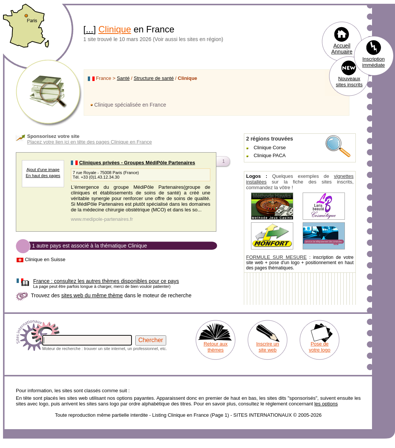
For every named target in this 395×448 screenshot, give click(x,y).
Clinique (114, 29)
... (89, 29)
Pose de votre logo (319, 347)
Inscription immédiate (373, 62)
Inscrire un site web (267, 347)
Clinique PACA (270, 155)
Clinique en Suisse (45, 259)
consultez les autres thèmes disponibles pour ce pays (106, 281)
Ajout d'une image (43, 169)
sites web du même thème (91, 295)
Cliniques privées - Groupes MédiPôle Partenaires (137, 162)
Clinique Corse (270, 147)
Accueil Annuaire (341, 49)
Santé (123, 78)
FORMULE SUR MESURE (276, 257)
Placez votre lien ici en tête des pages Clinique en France (89, 142)
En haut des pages (43, 175)
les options (326, 404)
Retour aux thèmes (216, 347)
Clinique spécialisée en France (130, 105)
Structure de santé (154, 78)
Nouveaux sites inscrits (349, 81)
